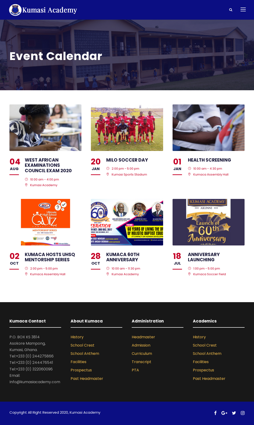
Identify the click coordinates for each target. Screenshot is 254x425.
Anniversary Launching (204, 257)
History (77, 337)
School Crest (82, 345)
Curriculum (142, 353)
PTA (135, 370)
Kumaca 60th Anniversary (122, 257)
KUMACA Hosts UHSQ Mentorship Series (50, 257)
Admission (141, 345)
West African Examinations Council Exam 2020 (48, 165)
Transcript (141, 362)
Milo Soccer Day (127, 160)
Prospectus (81, 370)
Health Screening (209, 160)
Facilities (78, 362)
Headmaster (143, 337)
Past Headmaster (87, 378)
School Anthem (85, 353)
